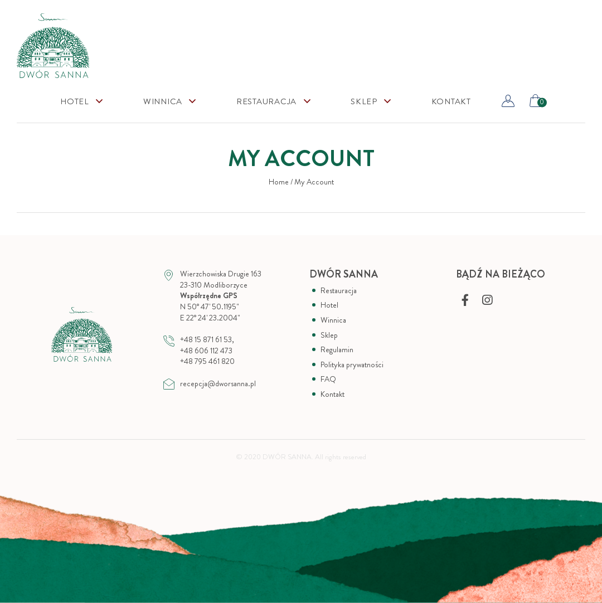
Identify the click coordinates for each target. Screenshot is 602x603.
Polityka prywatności (352, 364)
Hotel (74, 102)
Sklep (329, 335)
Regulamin (337, 349)
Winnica (162, 102)
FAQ (328, 379)
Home (279, 182)
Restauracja (266, 102)
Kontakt (451, 102)
